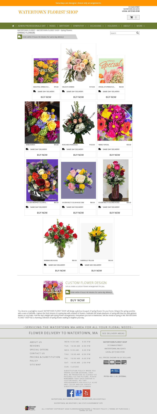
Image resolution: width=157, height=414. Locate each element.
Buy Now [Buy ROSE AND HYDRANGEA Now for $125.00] (78, 154)
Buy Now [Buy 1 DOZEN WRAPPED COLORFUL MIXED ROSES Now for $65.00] (42, 212)
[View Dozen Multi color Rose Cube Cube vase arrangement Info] (78, 180)
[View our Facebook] (70, 396)
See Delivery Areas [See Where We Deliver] (113, 333)
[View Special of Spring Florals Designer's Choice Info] (111, 71)
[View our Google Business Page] (78, 396)
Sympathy (80, 26)
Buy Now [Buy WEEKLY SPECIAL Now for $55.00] (115, 154)
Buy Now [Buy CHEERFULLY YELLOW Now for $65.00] (96, 270)
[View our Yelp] (86, 396)
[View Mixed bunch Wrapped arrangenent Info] (42, 122)
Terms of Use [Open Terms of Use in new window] (85, 410)
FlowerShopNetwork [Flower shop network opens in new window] (80, 409)
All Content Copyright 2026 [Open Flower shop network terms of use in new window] (55, 409)
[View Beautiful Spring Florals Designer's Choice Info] (46, 71)
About (128, 26)
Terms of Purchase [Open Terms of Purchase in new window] (118, 409)
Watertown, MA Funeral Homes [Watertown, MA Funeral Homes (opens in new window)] (65, 399)
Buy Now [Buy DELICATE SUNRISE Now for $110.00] (78, 97)
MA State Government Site (91, 403)
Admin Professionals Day (31, 26)
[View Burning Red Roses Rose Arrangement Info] (60, 238)
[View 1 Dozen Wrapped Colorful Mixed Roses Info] (42, 180)
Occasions (97, 26)
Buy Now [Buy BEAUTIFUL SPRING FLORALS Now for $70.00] (46, 97)
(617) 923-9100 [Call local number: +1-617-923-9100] (134, 11)
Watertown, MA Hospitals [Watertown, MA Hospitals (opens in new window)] (94, 399)
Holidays (114, 26)
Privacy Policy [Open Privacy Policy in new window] (100, 409)
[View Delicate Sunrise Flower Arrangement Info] (78, 65)
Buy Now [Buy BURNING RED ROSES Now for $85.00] (60, 270)
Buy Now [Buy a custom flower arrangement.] (77, 300)
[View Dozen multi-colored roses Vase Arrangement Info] (114, 180)
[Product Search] (122, 33)
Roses (52, 26)
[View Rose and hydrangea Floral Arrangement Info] (78, 122)
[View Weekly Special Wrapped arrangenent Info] (114, 122)
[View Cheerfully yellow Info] (96, 238)
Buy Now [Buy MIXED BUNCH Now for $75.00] (42, 154)
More (141, 26)
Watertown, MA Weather (65, 403)
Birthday (64, 26)
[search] (137, 33)
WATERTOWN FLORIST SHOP (48, 12)
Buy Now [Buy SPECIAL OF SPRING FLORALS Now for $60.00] (111, 97)
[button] (133, 17)
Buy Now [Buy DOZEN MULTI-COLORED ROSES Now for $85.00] (115, 212)
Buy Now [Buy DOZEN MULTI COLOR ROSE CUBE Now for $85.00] (78, 212)
